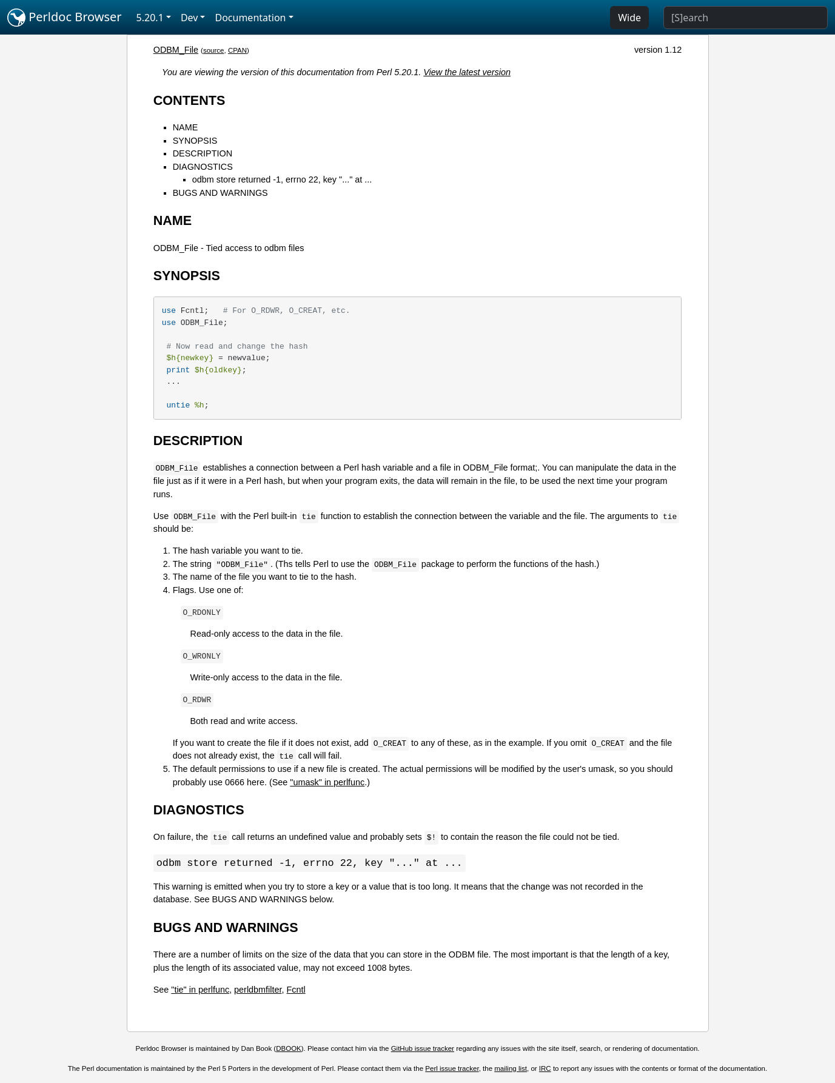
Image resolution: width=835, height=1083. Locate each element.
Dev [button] (189, 17)
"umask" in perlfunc (327, 782)
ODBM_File (175, 50)
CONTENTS (189, 100)
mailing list (510, 1069)
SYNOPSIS (195, 141)
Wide (629, 17)
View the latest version (467, 72)
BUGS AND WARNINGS (220, 193)
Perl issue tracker (451, 1069)
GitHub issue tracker (422, 1049)
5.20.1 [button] (150, 17)
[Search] (745, 17)
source (213, 50)
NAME (185, 127)
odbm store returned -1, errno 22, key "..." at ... (282, 179)
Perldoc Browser (64, 17)
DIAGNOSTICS (203, 167)
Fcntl (296, 990)
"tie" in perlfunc (200, 990)
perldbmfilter (257, 990)
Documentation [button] (250, 17)
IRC (545, 1069)
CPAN (237, 50)
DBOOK (288, 1049)
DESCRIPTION (202, 153)
